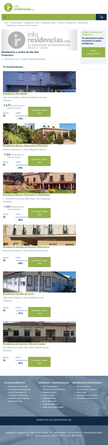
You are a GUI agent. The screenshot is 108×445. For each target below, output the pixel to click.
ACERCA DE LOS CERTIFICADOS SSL (54, 420)
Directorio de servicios (18, 386)
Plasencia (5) (83, 23)
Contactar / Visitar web (39, 111)
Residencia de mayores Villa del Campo (24, 344)
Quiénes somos (83, 386)
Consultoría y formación (86, 398)
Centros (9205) (16, 23)
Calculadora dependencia (19, 389)
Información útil (15, 401)
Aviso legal (81, 392)
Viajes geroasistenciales (53, 407)
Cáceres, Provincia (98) (67, 23)
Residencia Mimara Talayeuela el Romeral (25, 145)
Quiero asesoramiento (93, 52)
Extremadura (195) (48, 23)
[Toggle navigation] (5, 17)
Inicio (6, 23)
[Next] (71, 40)
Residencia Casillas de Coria (18, 294)
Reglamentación (49, 392)
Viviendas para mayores (19, 398)
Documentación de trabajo (53, 389)
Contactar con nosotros (86, 389)
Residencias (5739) (31, 23)
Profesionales (48, 395)
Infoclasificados (49, 398)
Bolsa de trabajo (49, 401)
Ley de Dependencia (17, 392)
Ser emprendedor (50, 386)
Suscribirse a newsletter (86, 395)
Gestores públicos (50, 404)
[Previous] (7, 40)
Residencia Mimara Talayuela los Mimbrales (26, 195)
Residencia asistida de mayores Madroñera (26, 247)
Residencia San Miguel (15, 93)
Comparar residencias (18, 395)
